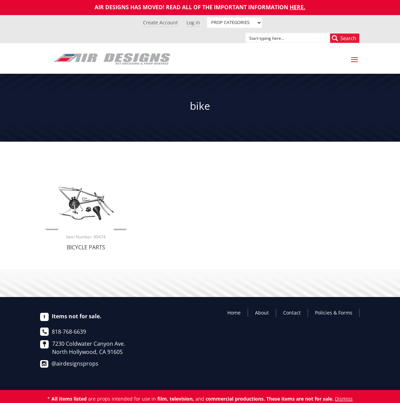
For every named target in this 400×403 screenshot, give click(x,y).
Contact (292, 312)
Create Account (160, 22)
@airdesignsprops (74, 363)
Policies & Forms (333, 312)
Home (234, 312)
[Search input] (280, 38)
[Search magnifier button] (345, 38)
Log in (193, 22)
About (262, 312)
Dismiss (344, 398)
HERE (297, 7)
